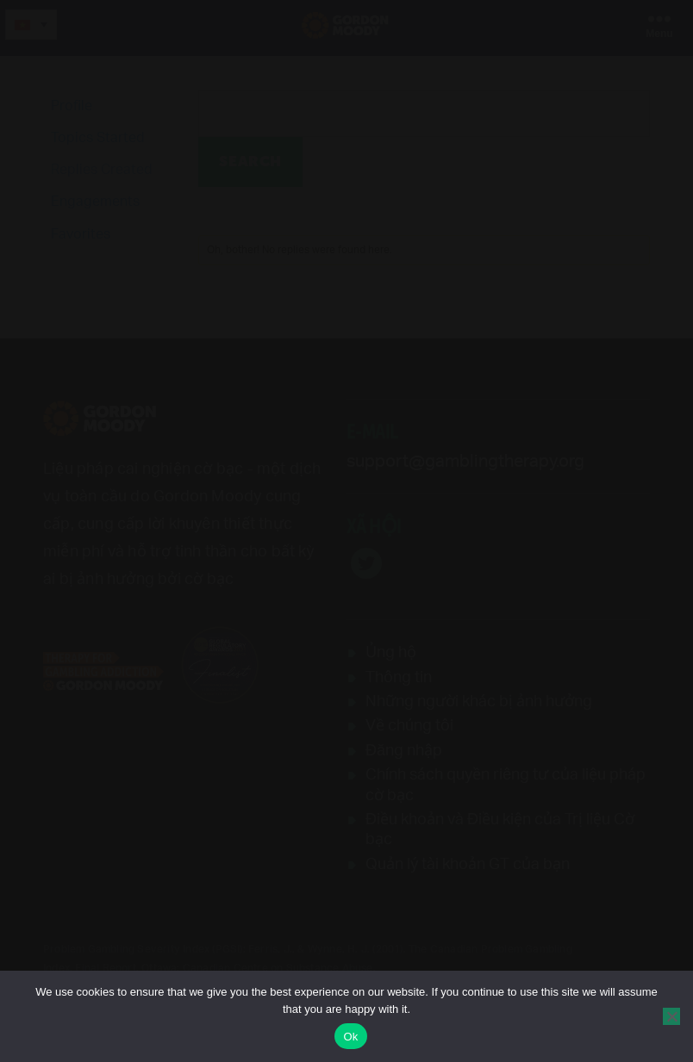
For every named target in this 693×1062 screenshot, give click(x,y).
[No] (671, 1016)
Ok (350, 1036)
